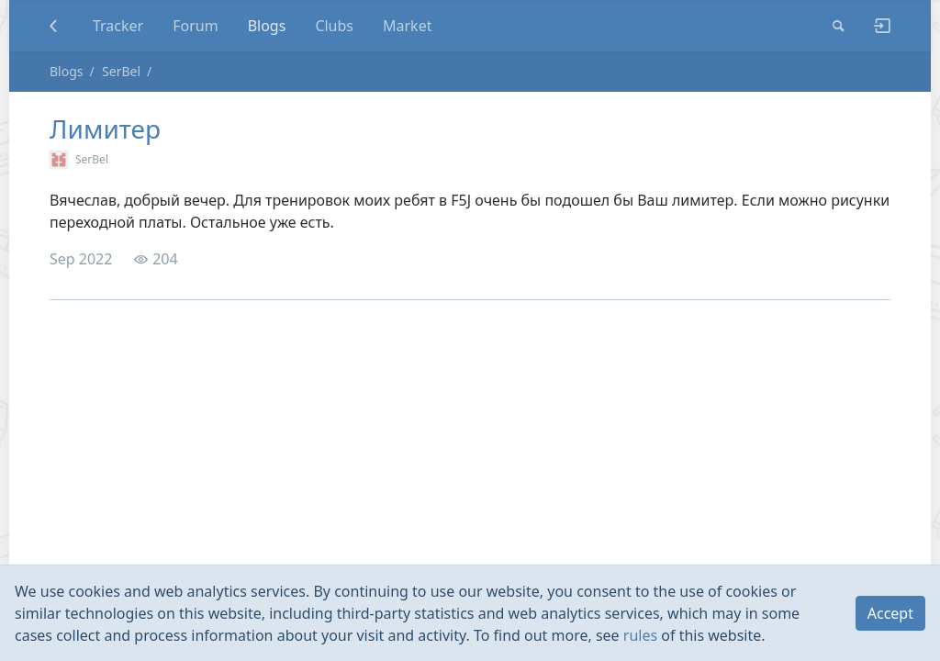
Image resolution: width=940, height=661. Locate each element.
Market (407, 26)
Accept (890, 613)
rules (640, 635)
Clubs (334, 26)
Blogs (267, 26)
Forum (195, 26)
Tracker (118, 26)
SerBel (121, 71)
